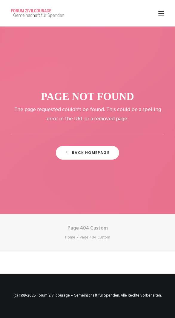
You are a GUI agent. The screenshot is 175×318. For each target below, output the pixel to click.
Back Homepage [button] (87, 152)
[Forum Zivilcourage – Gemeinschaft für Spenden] (41, 13)
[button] (161, 13)
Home (70, 237)
